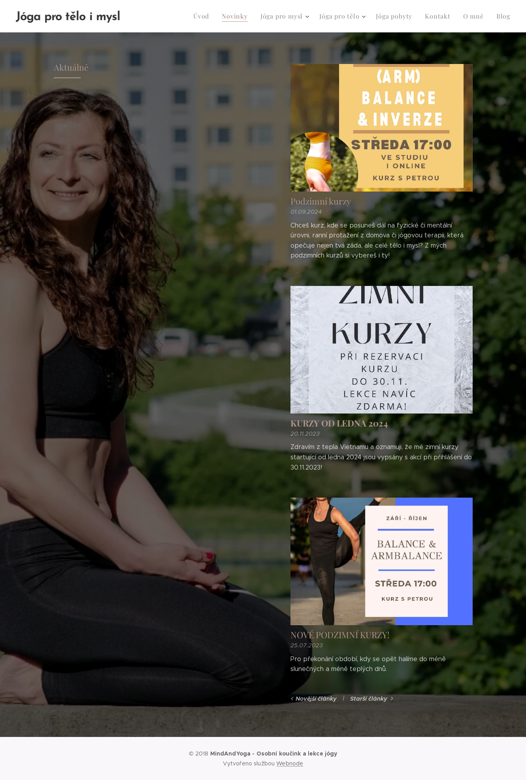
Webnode (289, 763)
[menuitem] (214, 16)
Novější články (315, 698)
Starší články (368, 698)
